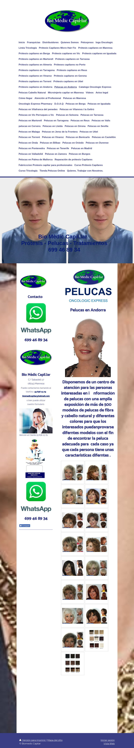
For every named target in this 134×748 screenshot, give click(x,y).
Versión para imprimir (32, 740)
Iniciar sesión (108, 740)
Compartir (25, 526)
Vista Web (109, 743)
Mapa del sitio (55, 740)
